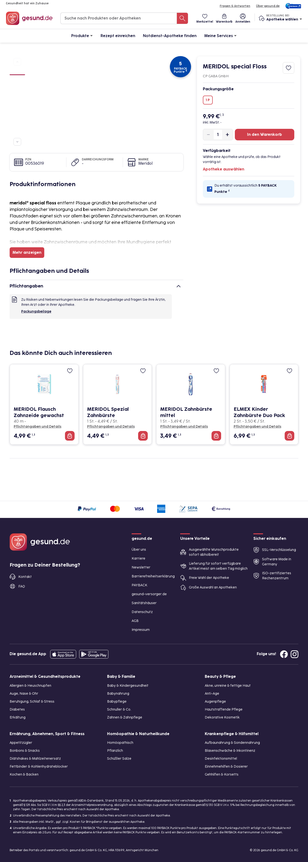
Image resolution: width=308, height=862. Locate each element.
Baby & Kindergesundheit (127, 686)
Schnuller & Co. (119, 709)
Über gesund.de (268, 6)
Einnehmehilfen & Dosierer (226, 766)
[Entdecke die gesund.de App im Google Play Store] (94, 654)
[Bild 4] (17, 98)
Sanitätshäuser (144, 603)
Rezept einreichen (118, 35)
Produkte (82, 35)
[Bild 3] (17, 89)
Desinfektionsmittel (221, 759)
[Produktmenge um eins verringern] (208, 134)
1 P (208, 100)
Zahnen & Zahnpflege (124, 717)
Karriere (138, 558)
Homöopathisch (120, 743)
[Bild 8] (17, 133)
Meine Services (220, 35)
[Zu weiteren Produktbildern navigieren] (17, 142)
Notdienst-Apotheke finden (170, 35)
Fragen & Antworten (235, 6)
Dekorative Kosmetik (222, 717)
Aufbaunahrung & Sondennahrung (232, 743)
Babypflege (117, 701)
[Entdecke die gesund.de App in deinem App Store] (63, 654)
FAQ (21, 586)
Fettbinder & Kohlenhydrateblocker (39, 766)
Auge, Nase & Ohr (24, 694)
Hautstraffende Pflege (224, 709)
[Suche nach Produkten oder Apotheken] (182, 18)
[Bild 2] (17, 81)
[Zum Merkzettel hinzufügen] (288, 68)
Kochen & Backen (24, 774)
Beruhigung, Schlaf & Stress (32, 701)
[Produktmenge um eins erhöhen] (227, 134)
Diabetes (17, 709)
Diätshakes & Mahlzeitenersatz (35, 759)
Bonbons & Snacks (25, 751)
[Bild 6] (17, 115)
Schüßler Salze (119, 759)
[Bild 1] (17, 72)
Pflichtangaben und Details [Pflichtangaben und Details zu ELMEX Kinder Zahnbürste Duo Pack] (257, 426)
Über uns (139, 550)
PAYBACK (139, 585)
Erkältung (18, 717)
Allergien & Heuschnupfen (30, 686)
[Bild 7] (17, 124)
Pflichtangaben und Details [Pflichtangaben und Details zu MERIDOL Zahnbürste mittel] (184, 426)
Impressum (141, 630)
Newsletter (141, 567)
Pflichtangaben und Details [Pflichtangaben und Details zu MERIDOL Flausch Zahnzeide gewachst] (37, 426)
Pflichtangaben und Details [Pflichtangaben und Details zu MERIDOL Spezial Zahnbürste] (111, 426)
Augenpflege (215, 701)
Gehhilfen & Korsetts (221, 774)
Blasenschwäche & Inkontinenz (230, 751)
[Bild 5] (17, 107)
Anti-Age (212, 694)
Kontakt (25, 577)
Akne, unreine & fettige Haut (228, 686)
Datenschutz (142, 612)
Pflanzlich (115, 751)
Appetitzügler (21, 743)
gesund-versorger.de (149, 594)
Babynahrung (118, 694)
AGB (135, 621)
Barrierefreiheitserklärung (153, 576)
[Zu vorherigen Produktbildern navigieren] (17, 62)
